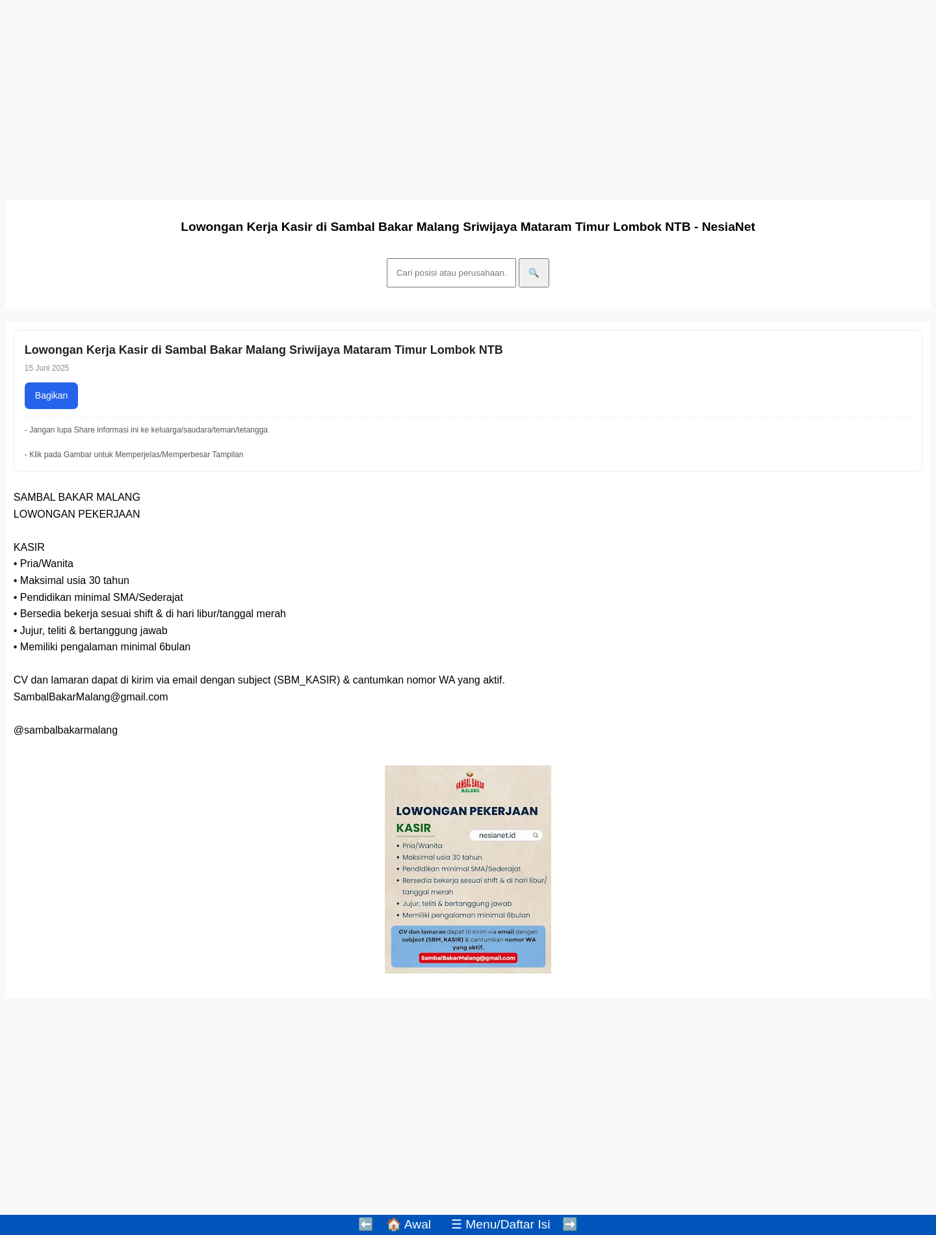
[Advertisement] (395, 96)
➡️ (570, 1224)
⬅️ (366, 1224)
